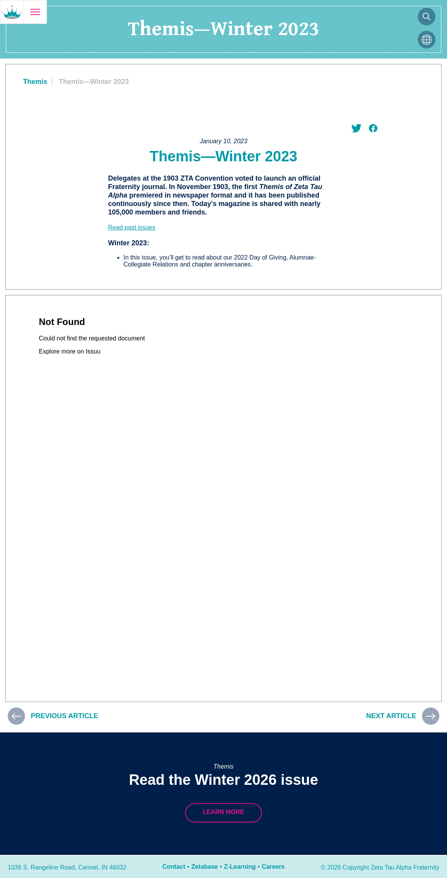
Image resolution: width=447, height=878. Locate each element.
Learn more (223, 812)
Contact (173, 866)
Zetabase (204, 866)
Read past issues (131, 227)
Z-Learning (240, 866)
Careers (273, 866)
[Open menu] (35, 11)
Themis (35, 81)
